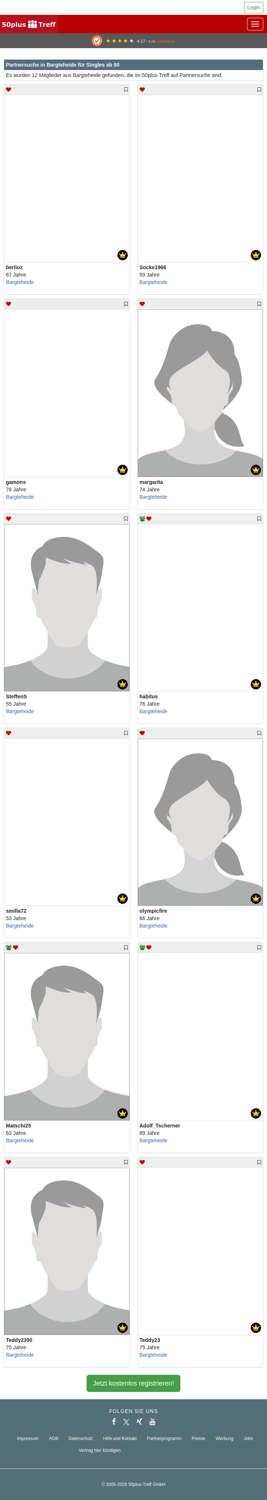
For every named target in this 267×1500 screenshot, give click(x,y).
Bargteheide (20, 282)
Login (253, 7)
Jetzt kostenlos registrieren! (133, 1383)
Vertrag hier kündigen (100, 1450)
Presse (199, 1438)
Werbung (224, 1438)
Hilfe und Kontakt (120, 1438)
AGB (53, 1438)
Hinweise (167, 41)
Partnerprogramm (164, 1438)
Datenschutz (81, 1438)
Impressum (28, 1438)
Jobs (248, 1438)
